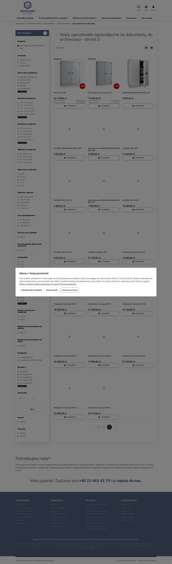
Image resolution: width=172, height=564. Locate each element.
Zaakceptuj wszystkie (70, 290)
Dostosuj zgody (51, 290)
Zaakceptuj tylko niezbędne (31, 290)
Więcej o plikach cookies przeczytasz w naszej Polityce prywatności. (48, 284)
